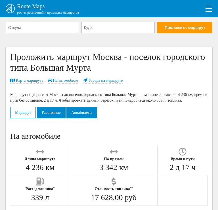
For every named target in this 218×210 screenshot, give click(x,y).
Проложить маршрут (185, 27)
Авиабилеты (81, 112)
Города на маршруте (103, 80)
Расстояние (51, 112)
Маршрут (23, 112)
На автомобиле (63, 80)
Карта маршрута (26, 80)
